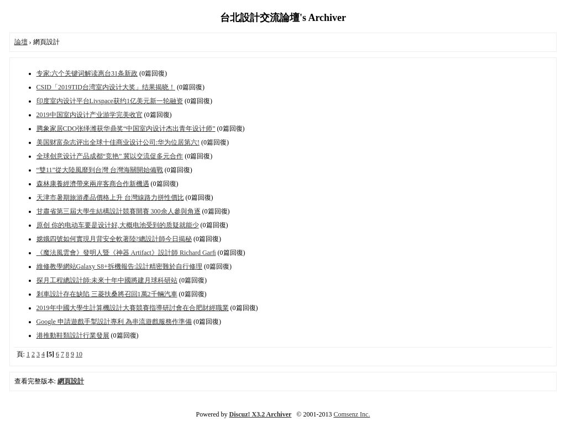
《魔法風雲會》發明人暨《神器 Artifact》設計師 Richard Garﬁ (126, 253)
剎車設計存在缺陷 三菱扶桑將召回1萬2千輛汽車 (106, 294)
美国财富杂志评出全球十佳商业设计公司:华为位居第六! (118, 142)
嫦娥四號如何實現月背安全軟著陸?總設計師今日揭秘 (114, 239)
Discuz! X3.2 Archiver (260, 414)
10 (79, 354)
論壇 (21, 42)
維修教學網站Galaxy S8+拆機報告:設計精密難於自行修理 (119, 266)
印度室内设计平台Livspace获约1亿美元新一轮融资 (109, 101)
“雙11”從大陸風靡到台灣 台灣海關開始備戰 (99, 170)
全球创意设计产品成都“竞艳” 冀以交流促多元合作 (110, 156)
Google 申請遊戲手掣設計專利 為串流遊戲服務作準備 (114, 321)
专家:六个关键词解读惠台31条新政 (87, 73)
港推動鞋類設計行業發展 (72, 335)
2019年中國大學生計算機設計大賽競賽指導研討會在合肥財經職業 (132, 308)
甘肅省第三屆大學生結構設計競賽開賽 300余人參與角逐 (118, 211)
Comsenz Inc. (351, 414)
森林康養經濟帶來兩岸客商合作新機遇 (92, 184)
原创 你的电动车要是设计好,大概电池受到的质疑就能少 (117, 225)
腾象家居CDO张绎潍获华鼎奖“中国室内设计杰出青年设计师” (126, 128)
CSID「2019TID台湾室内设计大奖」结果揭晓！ (105, 87)
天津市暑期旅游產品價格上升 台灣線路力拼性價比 (110, 197)
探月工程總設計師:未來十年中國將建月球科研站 (106, 280)
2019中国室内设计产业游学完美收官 (89, 115)
